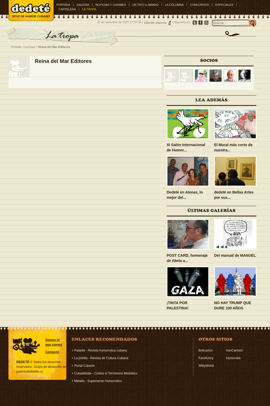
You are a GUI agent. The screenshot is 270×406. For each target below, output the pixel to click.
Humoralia (233, 358)
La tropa (30, 46)
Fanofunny (206, 358)
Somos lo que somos (53, 342)
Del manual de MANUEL (235, 255)
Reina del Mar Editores (54, 46)
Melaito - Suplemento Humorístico (98, 381)
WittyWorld (206, 366)
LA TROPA (89, 9)
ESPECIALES (224, 4)
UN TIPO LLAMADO (145, 4)
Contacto (52, 352)
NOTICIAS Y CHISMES (110, 4)
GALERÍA (82, 4)
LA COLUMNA (174, 4)
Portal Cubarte (84, 366)
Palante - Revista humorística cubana (100, 350)
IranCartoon (234, 350)
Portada (63, 4)
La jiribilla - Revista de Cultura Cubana (101, 358)
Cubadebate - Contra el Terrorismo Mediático (105, 373)
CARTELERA (67, 9)
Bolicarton (206, 350)
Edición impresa (155, 22)
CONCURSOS (199, 4)
